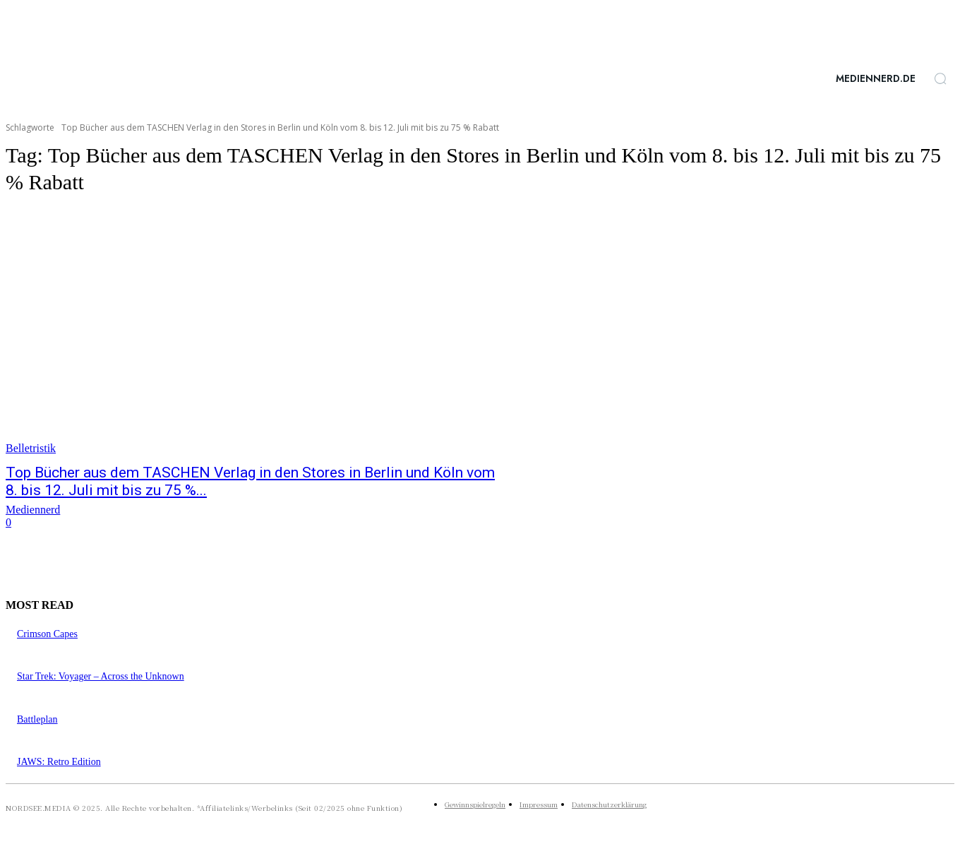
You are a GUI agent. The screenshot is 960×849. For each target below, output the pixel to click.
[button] (940, 78)
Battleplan (37, 719)
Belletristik (31, 448)
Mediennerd (33, 510)
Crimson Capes (47, 634)
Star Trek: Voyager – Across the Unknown (100, 676)
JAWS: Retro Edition (59, 761)
